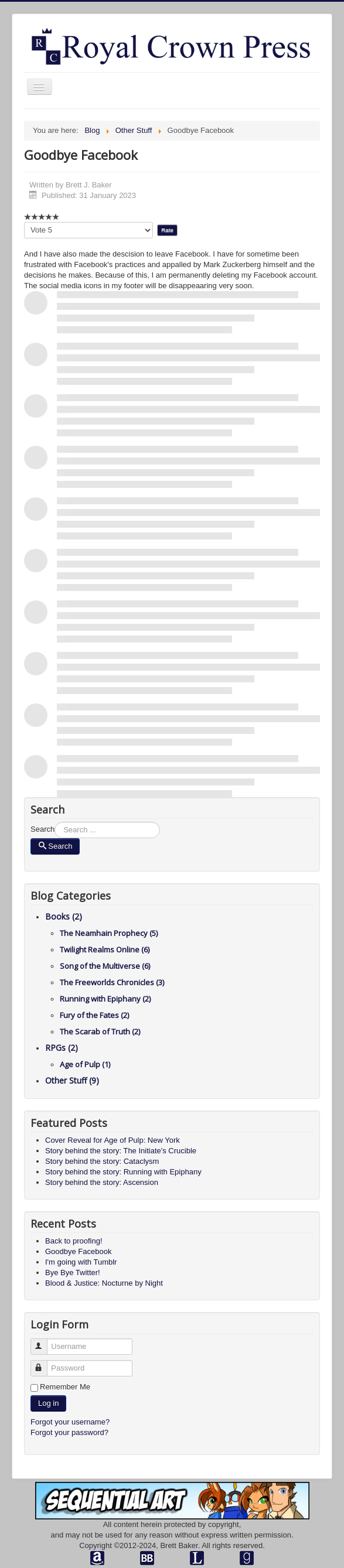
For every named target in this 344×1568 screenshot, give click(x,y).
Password (44, 1363)
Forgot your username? (70, 1421)
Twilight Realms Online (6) (104, 949)
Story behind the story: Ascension (101, 1182)
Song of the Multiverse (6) (105, 966)
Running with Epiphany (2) (105, 998)
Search (42, 829)
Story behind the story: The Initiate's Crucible (120, 1150)
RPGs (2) (61, 1047)
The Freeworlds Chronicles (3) (112, 982)
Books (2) (63, 916)
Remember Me (65, 1386)
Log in (48, 1403)
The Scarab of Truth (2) (100, 1031)
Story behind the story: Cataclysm (102, 1161)
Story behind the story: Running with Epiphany (123, 1171)
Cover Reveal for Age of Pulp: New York (112, 1140)
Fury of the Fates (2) (94, 1015)
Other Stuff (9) (72, 1080)
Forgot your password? (69, 1432)
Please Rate (24, 222)
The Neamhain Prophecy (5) (109, 933)
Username (44, 1341)
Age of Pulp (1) (85, 1064)
